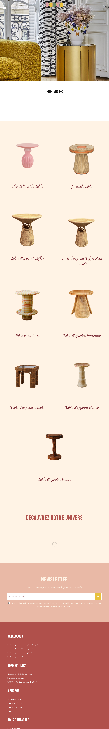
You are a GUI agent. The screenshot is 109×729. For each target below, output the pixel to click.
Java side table (81, 186)
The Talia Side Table (27, 186)
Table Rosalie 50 (27, 335)
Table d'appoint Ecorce (82, 407)
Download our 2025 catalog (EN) (20, 648)
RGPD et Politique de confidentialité (22, 682)
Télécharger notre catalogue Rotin (21, 653)
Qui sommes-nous (14, 699)
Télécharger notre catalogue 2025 (20, 644)
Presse (10, 711)
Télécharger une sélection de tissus (21, 657)
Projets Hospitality (14, 707)
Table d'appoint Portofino (82, 335)
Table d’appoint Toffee (27, 258)
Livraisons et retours (15, 678)
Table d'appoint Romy (54, 479)
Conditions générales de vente (19, 674)
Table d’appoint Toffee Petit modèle (81, 261)
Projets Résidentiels (15, 703)
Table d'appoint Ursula (27, 407)
